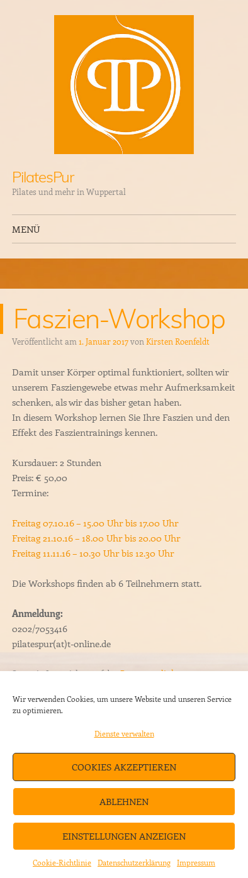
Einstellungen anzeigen (124, 836)
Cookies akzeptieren (124, 766)
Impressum (196, 862)
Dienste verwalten (124, 733)
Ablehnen (124, 801)
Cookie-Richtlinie (62, 862)
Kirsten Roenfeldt (178, 341)
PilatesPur (43, 176)
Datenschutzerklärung (134, 862)
